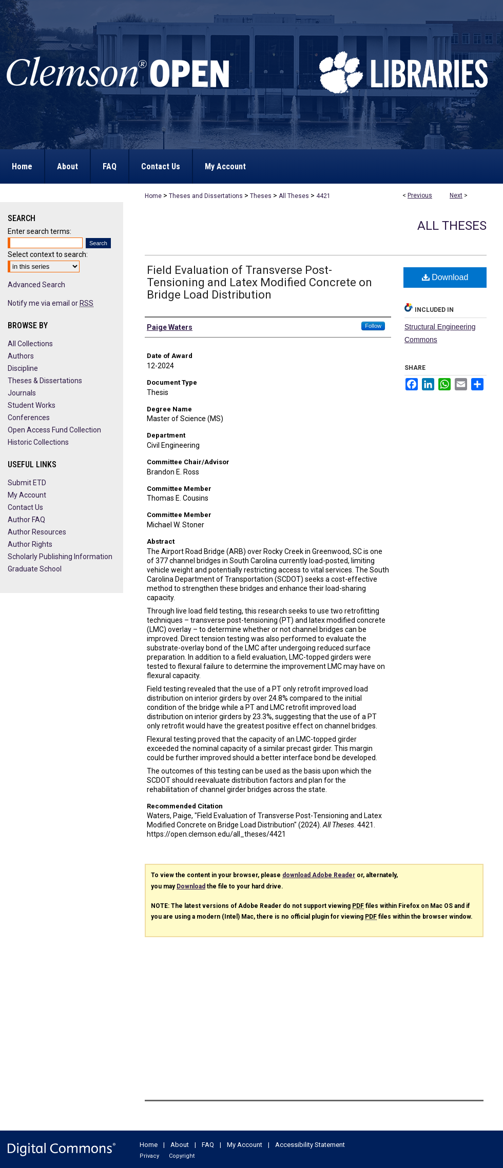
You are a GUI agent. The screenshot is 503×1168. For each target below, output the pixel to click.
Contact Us (25, 507)
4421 (323, 196)
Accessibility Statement (310, 1145)
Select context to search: (48, 254)
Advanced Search (36, 285)
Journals (22, 393)
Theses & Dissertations (45, 381)
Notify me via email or (50, 303)
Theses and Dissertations (206, 196)
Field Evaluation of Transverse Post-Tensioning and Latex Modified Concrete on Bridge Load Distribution (259, 282)
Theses (261, 196)
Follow (373, 326)
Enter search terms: (39, 231)
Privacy (149, 1156)
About (179, 1145)
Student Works (31, 405)
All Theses (294, 196)
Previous (420, 195)
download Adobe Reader (318, 875)
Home (153, 196)
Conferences (29, 417)
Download (445, 277)
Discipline (23, 368)
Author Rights (30, 544)
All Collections (30, 344)
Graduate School (35, 569)
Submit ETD (27, 483)
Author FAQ (26, 520)
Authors (21, 356)
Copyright (182, 1156)
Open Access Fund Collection (54, 430)
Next (456, 195)
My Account (27, 495)
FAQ (208, 1145)
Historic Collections (38, 442)
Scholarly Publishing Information (60, 556)
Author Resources (37, 532)
